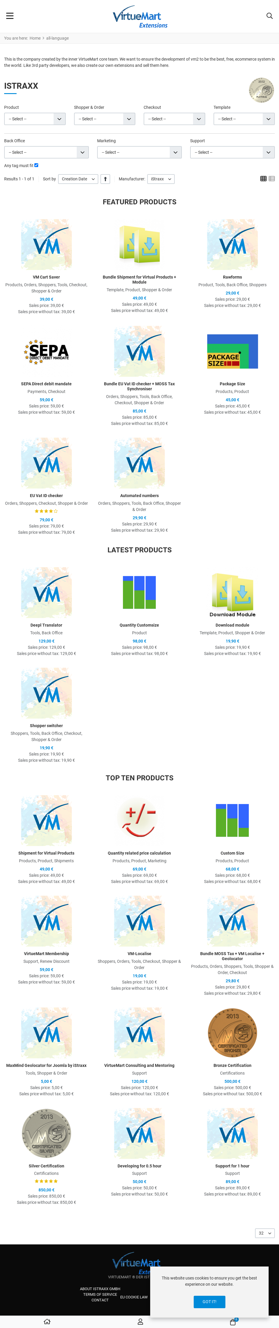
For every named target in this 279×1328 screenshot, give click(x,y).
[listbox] (78, 179)
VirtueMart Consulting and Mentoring (139, 1065)
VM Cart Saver (46, 277)
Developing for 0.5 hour (139, 1166)
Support (197, 140)
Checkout (152, 107)
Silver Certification (46, 1166)
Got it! (210, 1301)
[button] (269, 16)
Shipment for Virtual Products (46, 853)
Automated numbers (139, 495)
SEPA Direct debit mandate (46, 383)
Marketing (106, 140)
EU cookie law (134, 1297)
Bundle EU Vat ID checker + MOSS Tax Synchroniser (139, 386)
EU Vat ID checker (46, 495)
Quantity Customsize (139, 625)
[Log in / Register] (140, 1322)
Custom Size (232, 853)
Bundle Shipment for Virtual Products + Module (139, 279)
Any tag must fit (18, 165)
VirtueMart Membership (46, 953)
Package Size (232, 383)
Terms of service (100, 1294)
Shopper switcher (46, 725)
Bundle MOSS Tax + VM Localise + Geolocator (232, 956)
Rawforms (232, 277)
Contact (100, 1300)
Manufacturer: (132, 179)
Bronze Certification (232, 1065)
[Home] (47, 1322)
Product (11, 107)
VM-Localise (139, 953)
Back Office (14, 140)
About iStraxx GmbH (100, 1289)
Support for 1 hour (232, 1166)
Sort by (49, 179)
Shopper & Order (89, 107)
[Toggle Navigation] (10, 16)
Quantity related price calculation (139, 853)
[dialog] (209, 1292)
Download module (232, 625)
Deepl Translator (46, 625)
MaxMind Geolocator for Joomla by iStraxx (46, 1065)
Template (222, 107)
